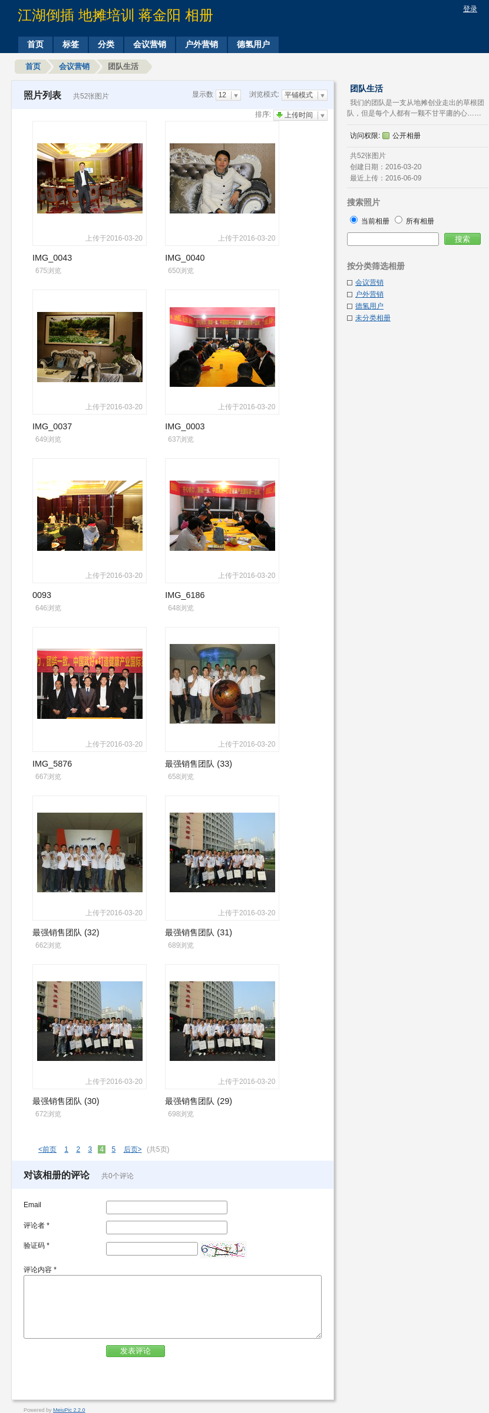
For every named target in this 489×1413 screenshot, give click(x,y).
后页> (133, 1149)
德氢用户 (253, 44)
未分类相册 (373, 318)
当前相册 (371, 221)
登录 (470, 9)
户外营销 (201, 44)
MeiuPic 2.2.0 (69, 1410)
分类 (106, 44)
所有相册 (414, 221)
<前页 (47, 1149)
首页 (35, 44)
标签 (70, 44)
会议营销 (149, 44)
